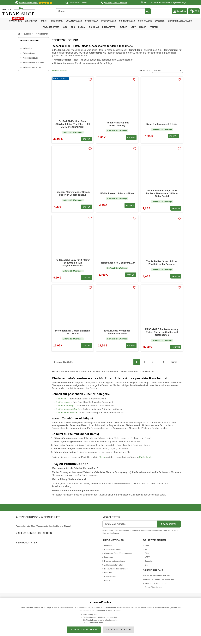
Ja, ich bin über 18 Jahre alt (84, 629)
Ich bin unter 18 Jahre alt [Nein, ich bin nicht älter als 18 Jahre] (118, 629)
